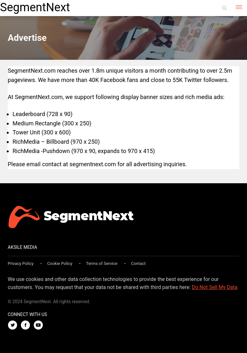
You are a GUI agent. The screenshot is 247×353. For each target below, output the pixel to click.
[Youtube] (39, 325)
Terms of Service (101, 263)
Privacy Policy (20, 263)
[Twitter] (14, 325)
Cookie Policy (59, 263)
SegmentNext (35, 7)
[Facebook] (27, 325)
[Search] (224, 8)
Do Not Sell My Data (215, 287)
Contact (138, 263)
